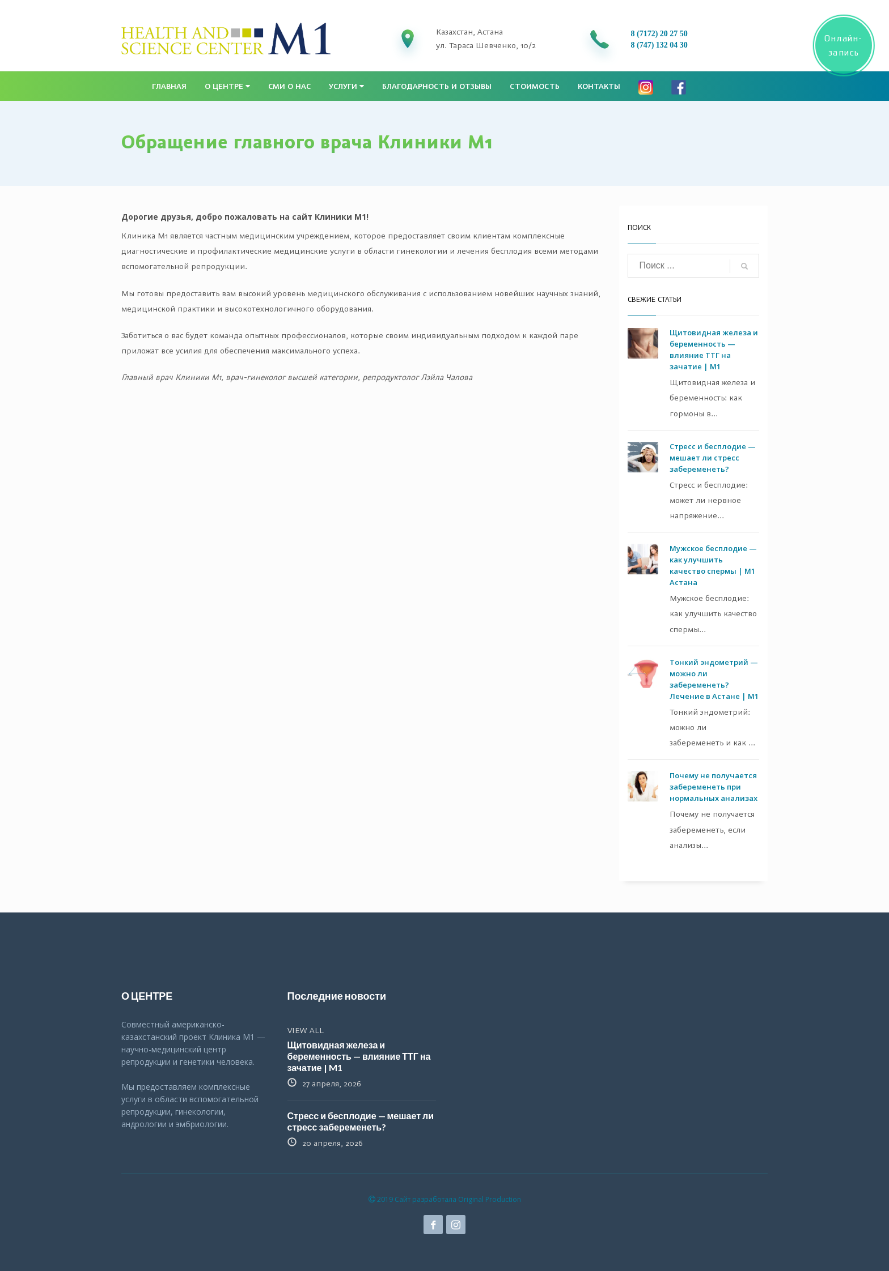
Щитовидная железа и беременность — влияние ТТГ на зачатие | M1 (359, 1056)
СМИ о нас (289, 86)
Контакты (599, 86)
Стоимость (535, 86)
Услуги (346, 86)
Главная (169, 86)
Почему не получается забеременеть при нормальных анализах (713, 786)
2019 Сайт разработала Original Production (445, 1199)
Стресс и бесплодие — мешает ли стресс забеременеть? (713, 457)
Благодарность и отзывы (437, 86)
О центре (227, 86)
